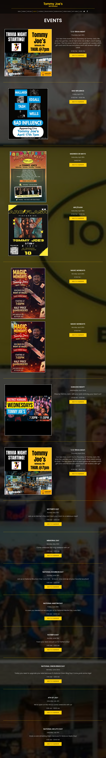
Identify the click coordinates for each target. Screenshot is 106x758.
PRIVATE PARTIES (49, 11)
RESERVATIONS (58, 11)
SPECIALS (29, 11)
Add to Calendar (78, 55)
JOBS (80, 11)
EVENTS (35, 11)
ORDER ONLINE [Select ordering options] (67, 11)
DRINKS (24, 11)
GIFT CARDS (75, 11)
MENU (19, 11)
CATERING (40, 11)
